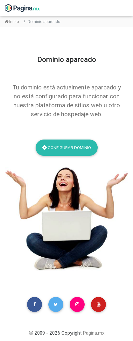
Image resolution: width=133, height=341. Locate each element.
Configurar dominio (66, 147)
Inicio (12, 21)
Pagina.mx (93, 333)
